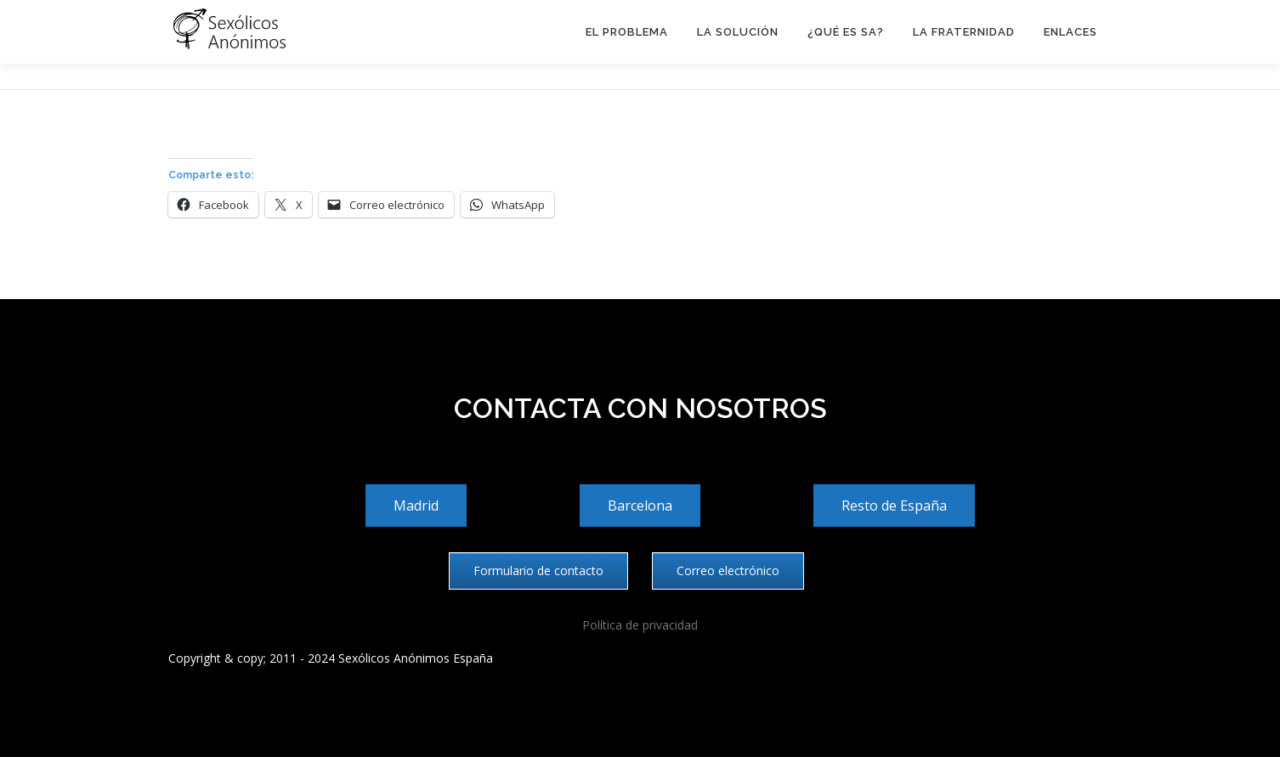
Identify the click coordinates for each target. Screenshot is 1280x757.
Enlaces (1070, 31)
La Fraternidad (964, 31)
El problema (627, 31)
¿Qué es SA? (845, 31)
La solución (738, 31)
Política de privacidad (640, 625)
